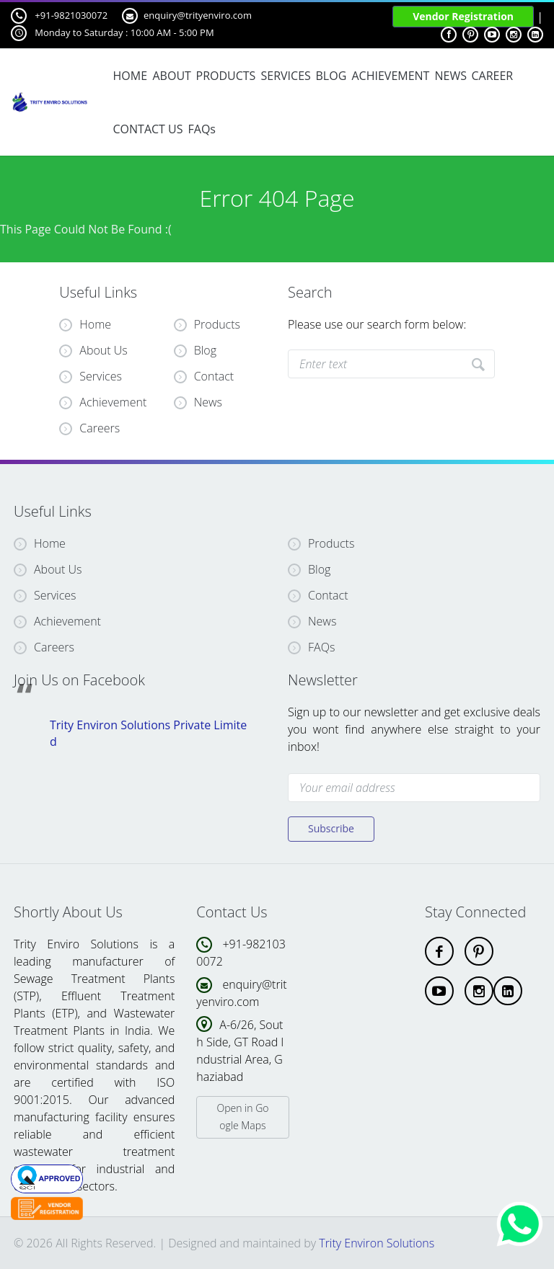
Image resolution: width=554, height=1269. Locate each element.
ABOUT (171, 76)
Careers (89, 428)
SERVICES (285, 76)
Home (85, 324)
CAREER (493, 76)
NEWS (450, 76)
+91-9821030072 (59, 16)
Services (90, 376)
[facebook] (439, 951)
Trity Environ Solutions (376, 1243)
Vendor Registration (463, 16)
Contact (214, 376)
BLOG (331, 76)
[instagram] (479, 990)
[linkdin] (507, 990)
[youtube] (439, 990)
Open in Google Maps (242, 1116)
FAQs (201, 129)
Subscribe (331, 828)
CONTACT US (148, 129)
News (208, 402)
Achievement (102, 402)
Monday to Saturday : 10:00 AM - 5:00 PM (112, 33)
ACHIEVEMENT (390, 76)
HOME (130, 76)
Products (217, 324)
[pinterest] (479, 951)
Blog (205, 350)
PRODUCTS (225, 76)
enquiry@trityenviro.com (187, 16)
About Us (93, 350)
